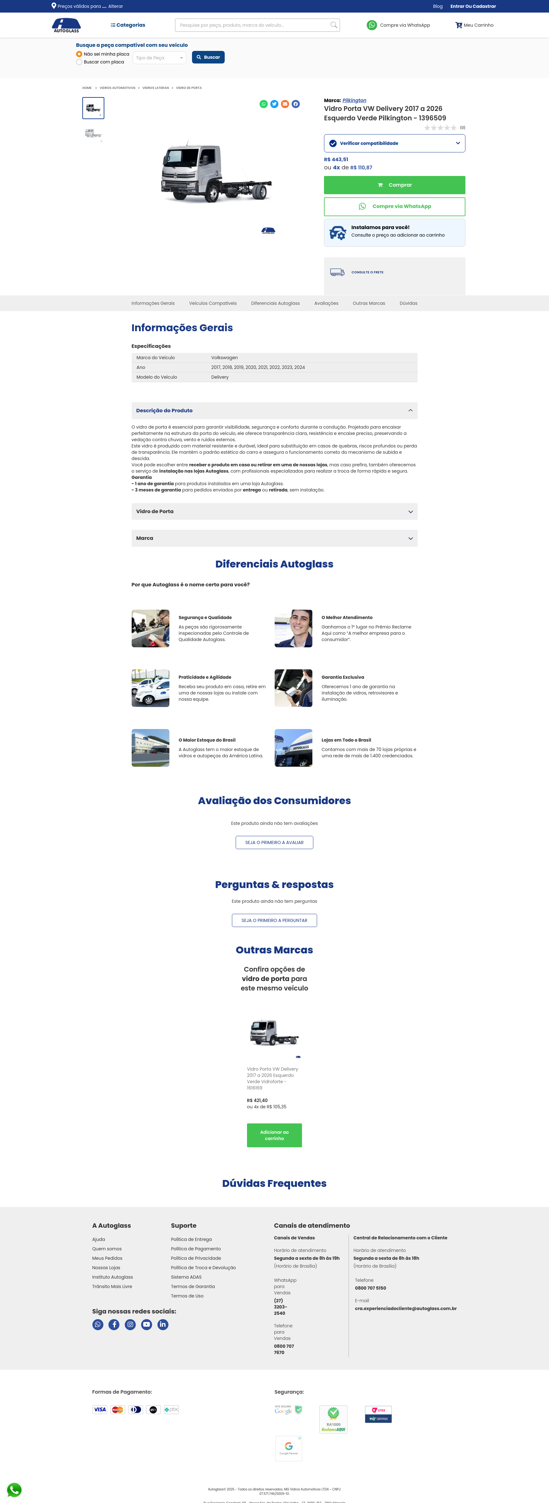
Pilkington (354, 100)
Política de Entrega (191, 1239)
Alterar (115, 6)
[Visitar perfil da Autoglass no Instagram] (130, 1324)
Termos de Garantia (193, 1286)
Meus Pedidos (107, 1258)
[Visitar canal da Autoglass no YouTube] (146, 1324)
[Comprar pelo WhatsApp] (394, 206)
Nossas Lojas (106, 1267)
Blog (437, 6)
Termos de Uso (187, 1296)
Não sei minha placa (102, 54)
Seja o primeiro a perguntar (274, 920)
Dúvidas (408, 303)
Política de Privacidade (196, 1258)
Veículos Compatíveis (213, 303)
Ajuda (98, 1239)
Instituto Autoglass (112, 1277)
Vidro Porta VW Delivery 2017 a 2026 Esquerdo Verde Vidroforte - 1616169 (272, 1078)
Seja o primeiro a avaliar (274, 842)
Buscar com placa (100, 62)
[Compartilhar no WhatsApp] (264, 104)
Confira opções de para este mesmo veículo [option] (274, 979)
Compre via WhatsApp (405, 25)
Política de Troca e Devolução (203, 1267)
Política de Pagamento (196, 1249)
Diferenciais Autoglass (275, 303)
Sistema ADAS (186, 1277)
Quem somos (107, 1249)
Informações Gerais (153, 303)
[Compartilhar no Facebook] (296, 104)
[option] (274, 1078)
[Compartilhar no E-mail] (285, 104)
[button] (275, 410)
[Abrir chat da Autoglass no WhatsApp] (97, 1324)
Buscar (208, 57)
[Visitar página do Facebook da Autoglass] (113, 1324)
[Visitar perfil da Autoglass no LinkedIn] (162, 1324)
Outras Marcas (369, 303)
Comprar (394, 185)
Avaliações (326, 303)
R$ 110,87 (361, 167)
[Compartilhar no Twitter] (274, 104)
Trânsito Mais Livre (112, 1286)
